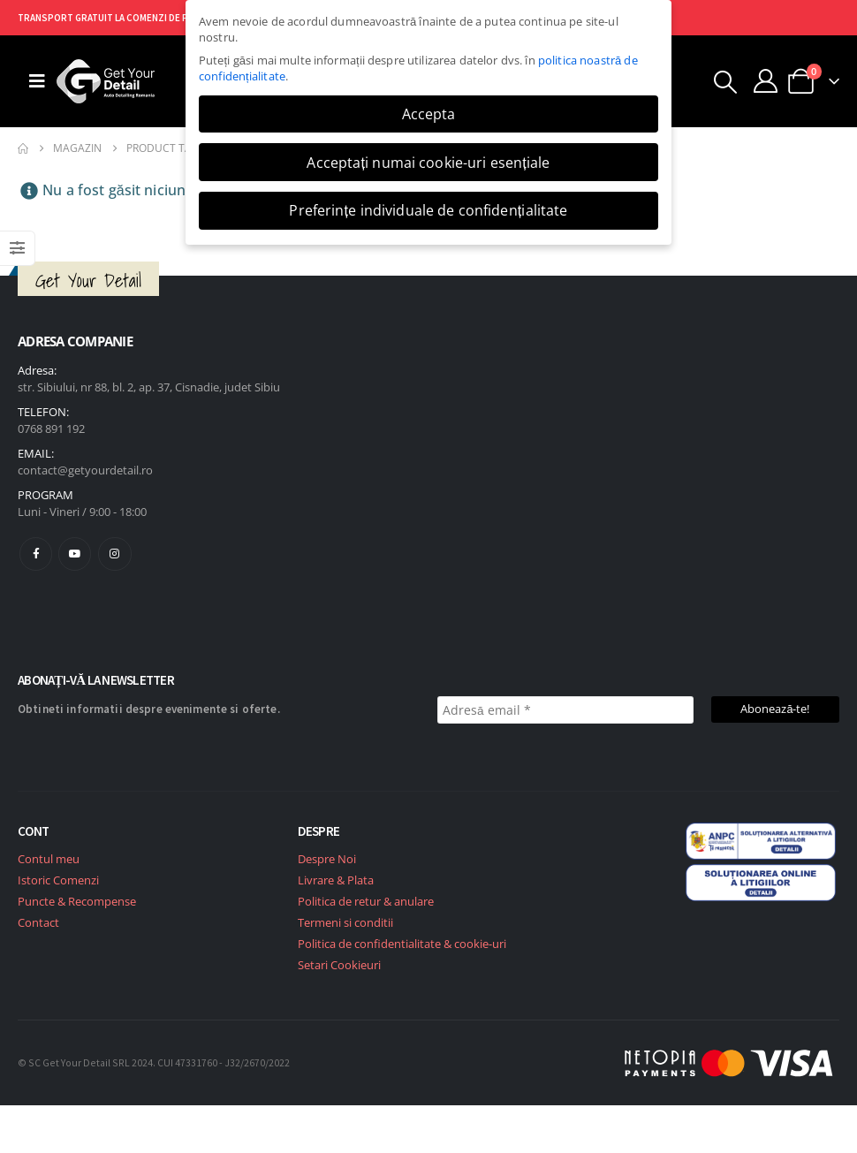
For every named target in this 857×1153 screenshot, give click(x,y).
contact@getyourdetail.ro (85, 470)
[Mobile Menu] (37, 81)
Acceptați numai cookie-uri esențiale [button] (428, 162)
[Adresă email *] (565, 710)
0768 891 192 (51, 428)
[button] (725, 82)
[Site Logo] (106, 81)
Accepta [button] (429, 114)
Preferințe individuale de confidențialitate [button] (428, 210)
